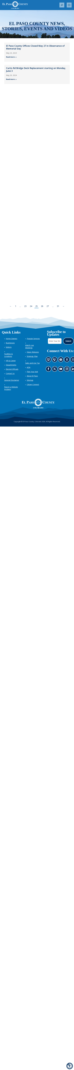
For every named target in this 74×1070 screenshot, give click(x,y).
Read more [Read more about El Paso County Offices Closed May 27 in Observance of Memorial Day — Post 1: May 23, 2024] (11, 57)
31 (58, 306)
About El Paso (32, 376)
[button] (62, 5)
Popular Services (33, 338)
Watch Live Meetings (29, 346)
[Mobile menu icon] (69, 5)
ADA (28, 367)
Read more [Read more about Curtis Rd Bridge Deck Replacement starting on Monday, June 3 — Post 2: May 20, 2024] (11, 79)
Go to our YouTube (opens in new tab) (61, 370)
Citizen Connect (33, 384)
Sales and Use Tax (32, 363)
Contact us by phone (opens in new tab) (55, 360)
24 (31, 306)
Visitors (9, 347)
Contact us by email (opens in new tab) (61, 360)
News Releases (33, 352)
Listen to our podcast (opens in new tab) (67, 360)
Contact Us (10, 373)
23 (25, 306)
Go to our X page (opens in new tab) (55, 370)
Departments (11, 365)
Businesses (10, 343)
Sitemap (30, 380)
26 (42, 306)
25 (36, 306)
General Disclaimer (11, 380)
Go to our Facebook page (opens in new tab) (49, 370)
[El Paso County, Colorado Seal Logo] (38, 403)
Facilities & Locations (8, 355)
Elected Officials (12, 369)
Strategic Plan (32, 356)
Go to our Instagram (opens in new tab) (67, 370)
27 (48, 306)
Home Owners (11, 338)
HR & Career (11, 360)
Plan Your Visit (32, 371)
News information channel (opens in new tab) (49, 360)
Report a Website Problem (11, 388)
